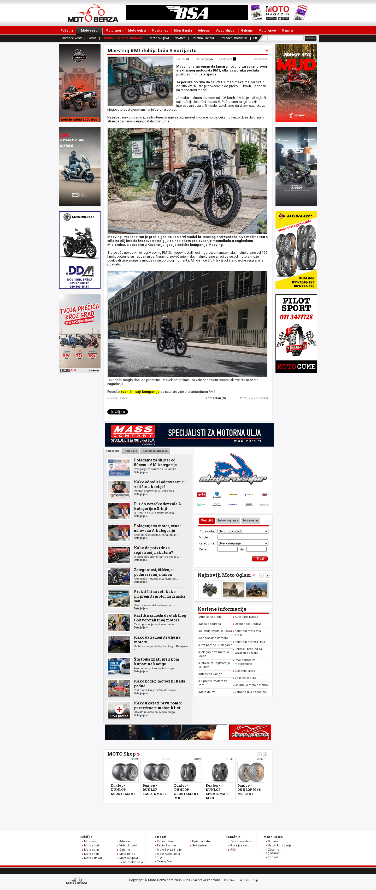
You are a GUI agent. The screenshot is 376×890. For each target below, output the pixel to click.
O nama (287, 30)
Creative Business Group (241, 880)
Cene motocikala (131, 862)
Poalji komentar (255, 398)
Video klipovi (225, 30)
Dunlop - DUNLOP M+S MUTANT (249, 789)
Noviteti (180, 38)
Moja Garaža (183, 30)
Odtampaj (203, 59)
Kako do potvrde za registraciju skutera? (153, 550)
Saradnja (233, 837)
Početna (67, 30)
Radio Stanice (166, 845)
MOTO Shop (121, 754)
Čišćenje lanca (245, 671)
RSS (233, 849)
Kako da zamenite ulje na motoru (157, 639)
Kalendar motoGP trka (250, 642)
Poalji (181, 59)
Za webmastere (241, 841)
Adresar (204, 30)
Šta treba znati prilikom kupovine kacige (156, 661)
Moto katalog (93, 858)
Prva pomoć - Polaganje (215, 645)
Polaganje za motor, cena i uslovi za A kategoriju (158, 528)
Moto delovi (207, 692)
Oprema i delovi (202, 38)
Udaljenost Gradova (248, 624)
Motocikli (207, 520)
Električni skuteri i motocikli (123, 38)
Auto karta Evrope (246, 617)
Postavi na (226, 59)
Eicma (92, 38)
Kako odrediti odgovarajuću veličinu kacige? (160, 484)
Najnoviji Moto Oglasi (224, 575)
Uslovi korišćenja (279, 845)
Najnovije (131, 450)
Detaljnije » (141, 472)
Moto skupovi (159, 38)
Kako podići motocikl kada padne (159, 683)
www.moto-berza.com (77, 881)
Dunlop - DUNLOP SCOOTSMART (123, 789)
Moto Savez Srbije (169, 849)
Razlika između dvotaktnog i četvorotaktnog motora (160, 617)
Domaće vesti (72, 38)
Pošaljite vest (239, 845)
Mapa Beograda (210, 624)
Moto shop (160, 30)
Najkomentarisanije (155, 450)
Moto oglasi (137, 30)
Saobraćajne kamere (213, 638)
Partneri (159, 837)
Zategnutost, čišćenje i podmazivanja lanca (154, 572)
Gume (135, 759)
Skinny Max (164, 861)
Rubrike (85, 837)
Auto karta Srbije (210, 617)
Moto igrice (267, 30)
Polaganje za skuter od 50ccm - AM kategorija (155, 462)
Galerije (247, 30)
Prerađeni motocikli (234, 38)
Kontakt (273, 857)
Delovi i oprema (228, 520)
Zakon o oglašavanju (274, 851)
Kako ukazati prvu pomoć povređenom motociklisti (158, 705)
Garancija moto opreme (251, 685)
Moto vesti (92, 30)
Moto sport (113, 30)
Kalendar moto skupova (215, 631)
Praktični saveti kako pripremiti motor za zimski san (159, 596)
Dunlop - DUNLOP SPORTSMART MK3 (186, 791)
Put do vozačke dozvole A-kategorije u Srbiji (158, 506)
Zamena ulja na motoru (251, 692)
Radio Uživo (165, 841)
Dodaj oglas (250, 520)
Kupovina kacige (210, 674)
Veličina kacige (245, 678)
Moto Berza (273, 837)
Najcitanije (112, 450)
